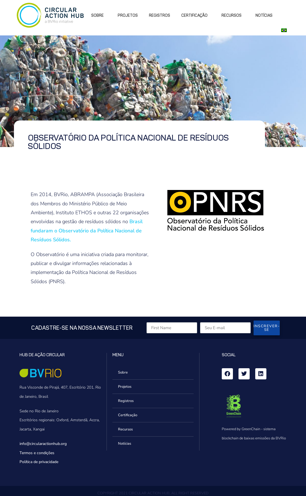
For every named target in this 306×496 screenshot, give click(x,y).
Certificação (195, 15)
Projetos (128, 15)
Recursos (232, 15)
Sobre (99, 15)
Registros (159, 15)
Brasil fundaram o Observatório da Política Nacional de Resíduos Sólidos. (87, 230)
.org (63, 443)
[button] (285, 30)
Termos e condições (37, 453)
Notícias (264, 15)
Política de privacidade (39, 461)
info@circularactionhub (40, 443)
